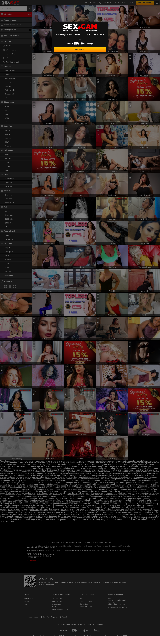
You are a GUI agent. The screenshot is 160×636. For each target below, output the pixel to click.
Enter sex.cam (80, 49)
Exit (80, 39)
